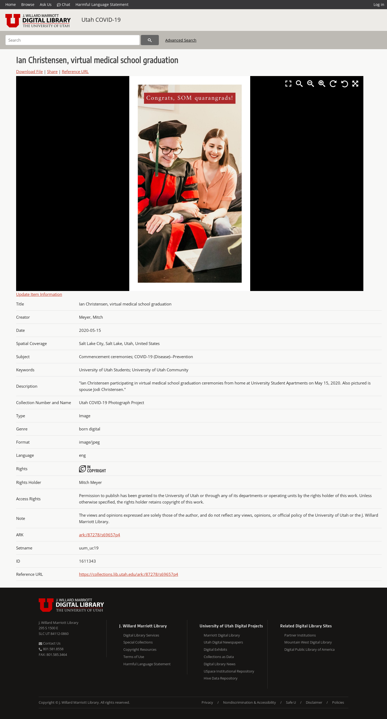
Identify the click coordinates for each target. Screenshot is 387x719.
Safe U (291, 702)
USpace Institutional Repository (229, 671)
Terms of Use (133, 656)
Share (52, 71)
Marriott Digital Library (222, 635)
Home (10, 4)
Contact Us (49, 643)
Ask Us (46, 4)
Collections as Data (219, 656)
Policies (338, 702)
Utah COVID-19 (101, 19)
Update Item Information (39, 294)
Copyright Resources (139, 649)
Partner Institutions (300, 635)
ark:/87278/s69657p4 (99, 534)
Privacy (207, 702)
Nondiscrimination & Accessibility (249, 702)
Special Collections (138, 642)
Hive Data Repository (221, 678)
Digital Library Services (141, 635)
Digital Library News (219, 664)
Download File (29, 71)
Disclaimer (314, 702)
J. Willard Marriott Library (58, 622)
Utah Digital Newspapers (223, 642)
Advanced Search (180, 40)
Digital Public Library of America (309, 649)
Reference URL (75, 71)
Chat (63, 4)
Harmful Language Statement (102, 4)
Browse (27, 4)
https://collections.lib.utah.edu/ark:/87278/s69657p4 (128, 574)
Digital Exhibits (215, 649)
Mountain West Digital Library (308, 642)
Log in (379, 4)
